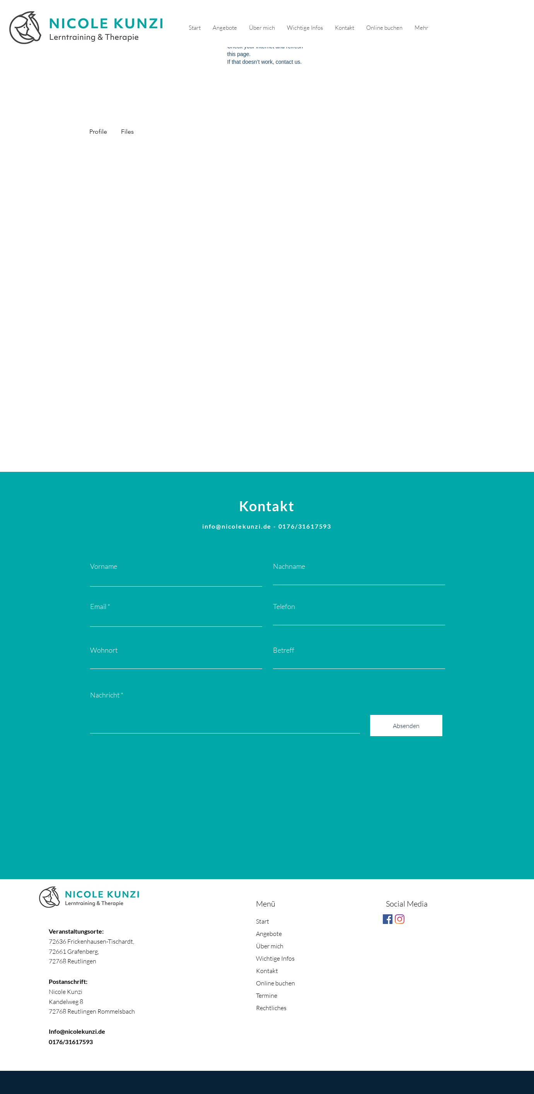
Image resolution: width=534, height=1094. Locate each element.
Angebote (269, 933)
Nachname (289, 566)
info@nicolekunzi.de (236, 526)
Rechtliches (271, 1008)
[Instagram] (399, 919)
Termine (266, 995)
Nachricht (104, 694)
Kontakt (267, 971)
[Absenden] (406, 725)
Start (262, 921)
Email (98, 606)
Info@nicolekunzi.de (77, 1031)
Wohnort (104, 650)
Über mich (269, 946)
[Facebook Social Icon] (387, 919)
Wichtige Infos (275, 958)
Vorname (103, 566)
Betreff (283, 650)
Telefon (284, 606)
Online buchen (275, 983)
